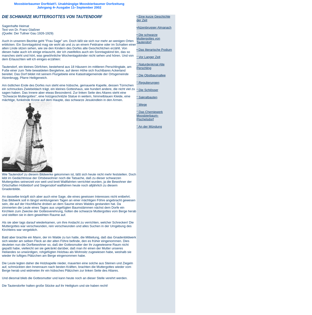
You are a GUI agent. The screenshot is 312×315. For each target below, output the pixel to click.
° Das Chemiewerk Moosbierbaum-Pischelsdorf (149, 115)
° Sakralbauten (146, 97)
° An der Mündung (149, 126)
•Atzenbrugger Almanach (153, 27)
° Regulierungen (147, 82)
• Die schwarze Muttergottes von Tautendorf (148, 38)
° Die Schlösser (147, 90)
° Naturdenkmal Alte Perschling (150, 66)
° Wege (141, 104)
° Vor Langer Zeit (148, 57)
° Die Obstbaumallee (151, 75)
